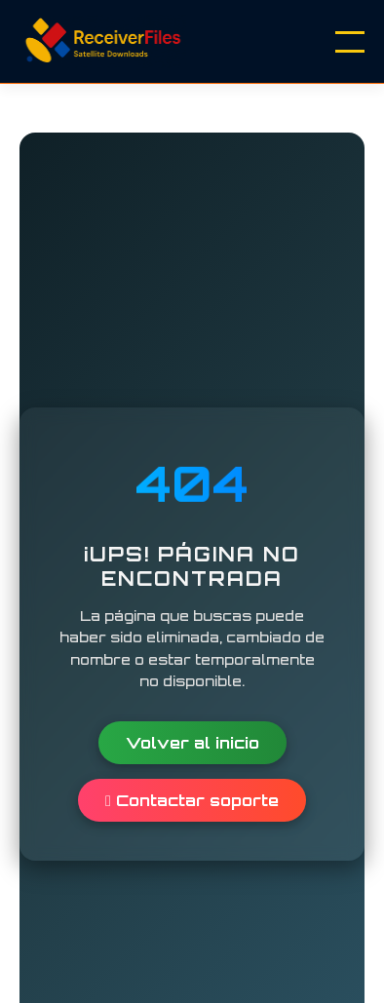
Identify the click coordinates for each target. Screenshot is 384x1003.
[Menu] (350, 42)
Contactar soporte (192, 800)
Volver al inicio (192, 742)
